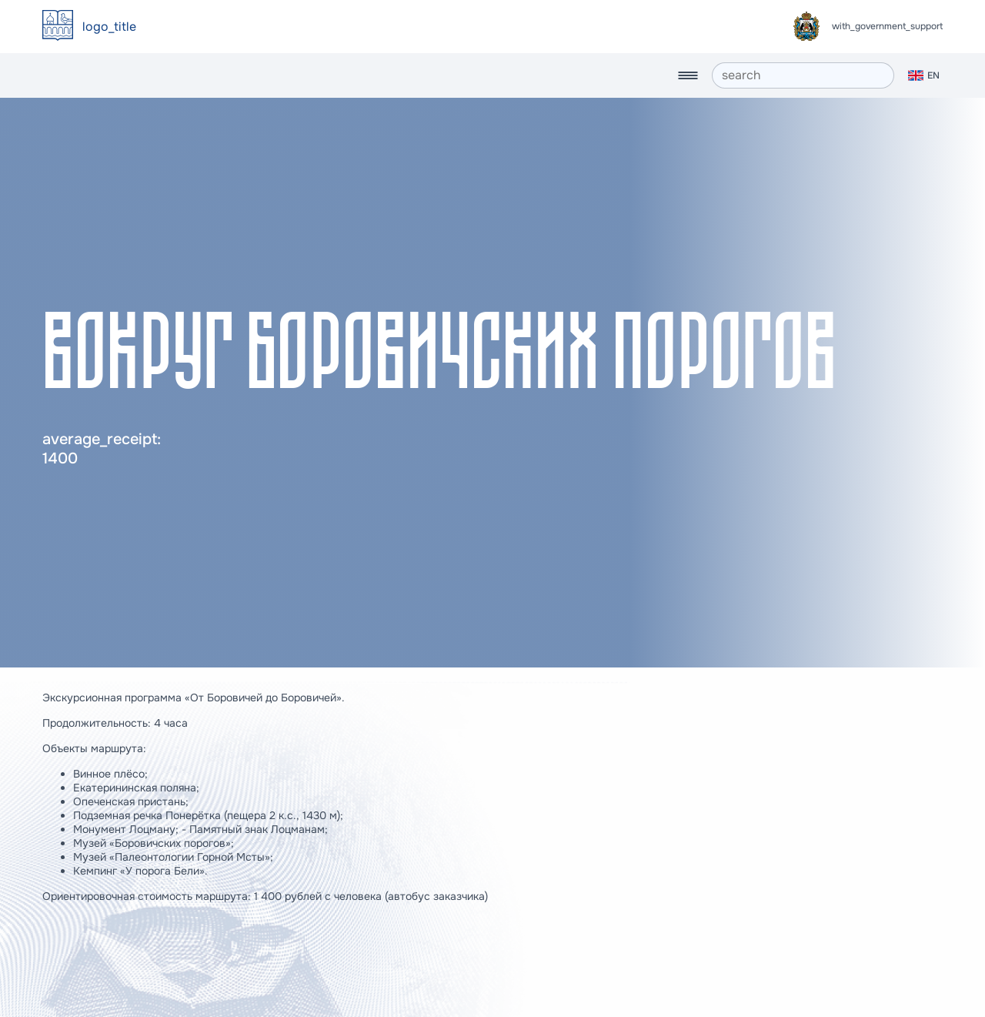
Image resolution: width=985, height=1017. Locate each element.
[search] (803, 75)
